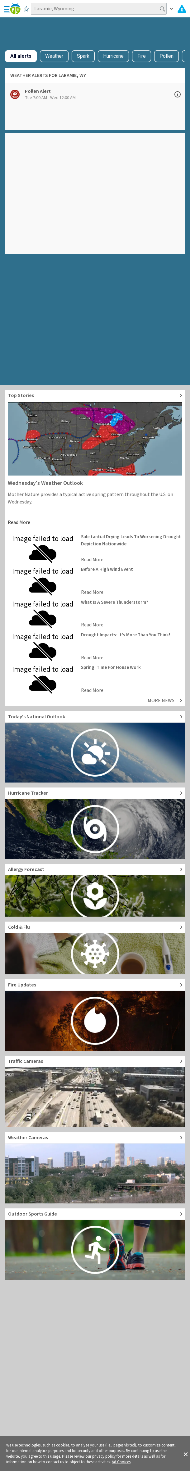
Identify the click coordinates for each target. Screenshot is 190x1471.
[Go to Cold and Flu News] (95, 948)
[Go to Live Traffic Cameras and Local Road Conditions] (95, 1091)
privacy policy (104, 1456)
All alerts (20, 56)
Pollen (166, 56)
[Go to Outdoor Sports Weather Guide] (95, 1244)
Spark (83, 56)
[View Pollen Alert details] (87, 94)
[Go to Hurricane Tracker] (95, 823)
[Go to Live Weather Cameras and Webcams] (95, 1167)
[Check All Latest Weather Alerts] (182, 8)
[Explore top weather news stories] (95, 395)
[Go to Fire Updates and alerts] (95, 1015)
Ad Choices (121, 1462)
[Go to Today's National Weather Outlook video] (95, 747)
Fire (141, 56)
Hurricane (113, 56)
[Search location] (99, 9)
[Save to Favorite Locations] (26, 8)
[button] (186, 1453)
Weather (54, 56)
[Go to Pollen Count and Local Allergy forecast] (95, 890)
